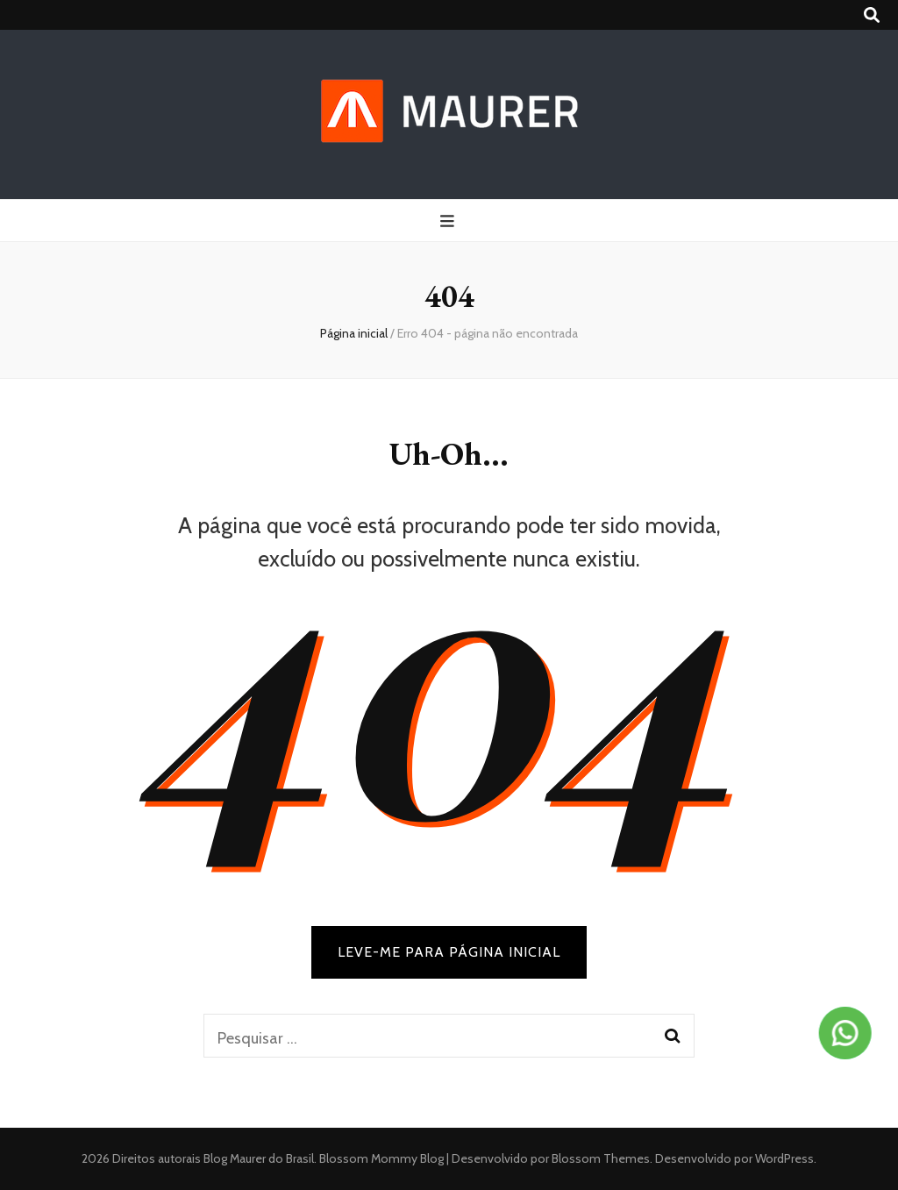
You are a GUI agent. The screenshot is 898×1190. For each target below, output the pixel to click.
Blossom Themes (599, 1158)
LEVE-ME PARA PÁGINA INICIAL (449, 952)
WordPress (784, 1158)
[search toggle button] (872, 15)
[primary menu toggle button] (449, 221)
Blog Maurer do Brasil (258, 1158)
